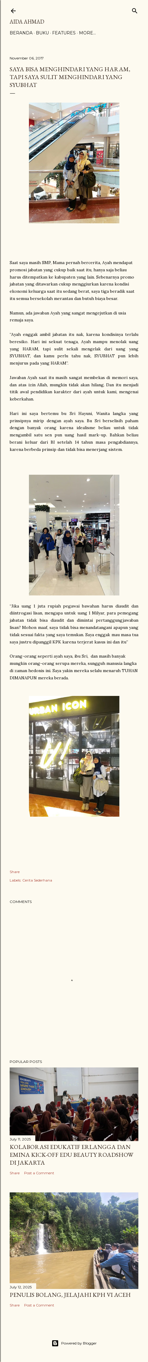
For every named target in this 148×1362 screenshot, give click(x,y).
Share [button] (15, 871)
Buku (42, 33)
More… (87, 33)
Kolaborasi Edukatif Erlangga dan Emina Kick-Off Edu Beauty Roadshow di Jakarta (71, 1154)
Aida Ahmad (27, 21)
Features (64, 33)
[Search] (134, 9)
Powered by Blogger (74, 1343)
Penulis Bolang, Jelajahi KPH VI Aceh (70, 1295)
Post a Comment (39, 1173)
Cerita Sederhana (37, 880)
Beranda (21, 33)
